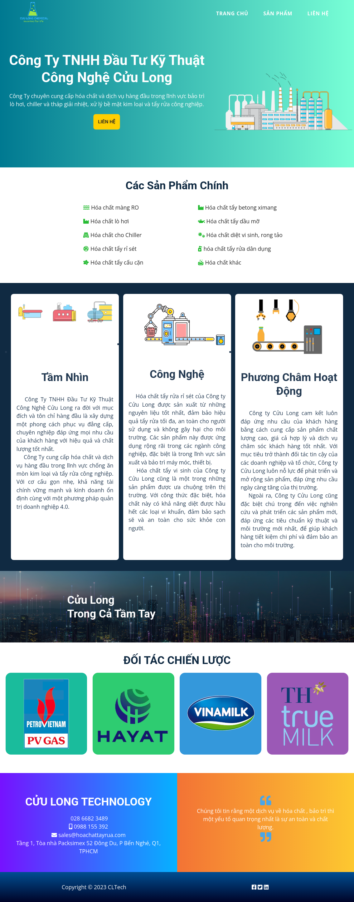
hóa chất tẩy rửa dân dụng (234, 248)
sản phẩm (277, 13)
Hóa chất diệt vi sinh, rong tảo (240, 235)
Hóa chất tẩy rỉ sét (109, 248)
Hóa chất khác (219, 262)
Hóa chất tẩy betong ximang (237, 207)
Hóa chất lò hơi (106, 221)
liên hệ (318, 13)
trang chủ (232, 13)
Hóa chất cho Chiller (112, 235)
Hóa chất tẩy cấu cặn (113, 262)
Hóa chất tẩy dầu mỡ (228, 221)
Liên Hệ (107, 122)
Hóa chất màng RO (111, 207)
